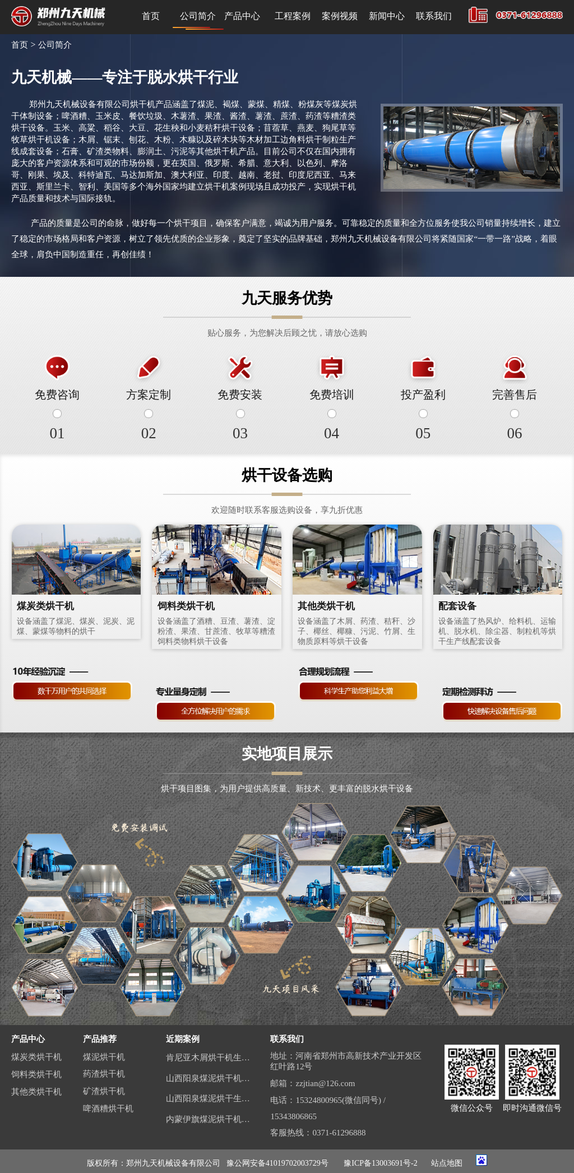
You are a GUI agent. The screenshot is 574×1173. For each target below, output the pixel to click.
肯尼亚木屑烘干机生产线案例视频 (210, 1057)
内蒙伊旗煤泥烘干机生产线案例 (210, 1119)
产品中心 (245, 16)
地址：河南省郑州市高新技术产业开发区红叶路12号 (346, 1061)
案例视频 (340, 16)
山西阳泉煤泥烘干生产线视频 (210, 1098)
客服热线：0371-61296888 (317, 1132)
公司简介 (198, 16)
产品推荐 (100, 1039)
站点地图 (446, 1163)
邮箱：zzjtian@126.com (312, 1083)
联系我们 (434, 16)
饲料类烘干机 (36, 1074)
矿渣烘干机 (104, 1091)
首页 (151, 16)
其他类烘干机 (36, 1091)
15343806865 (293, 1116)
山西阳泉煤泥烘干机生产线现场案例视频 (210, 1078)
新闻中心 (387, 16)
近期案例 (183, 1039)
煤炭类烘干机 (36, 1057)
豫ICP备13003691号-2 (380, 1163)
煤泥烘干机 (104, 1057)
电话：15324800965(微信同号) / (327, 1100)
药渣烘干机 (104, 1073)
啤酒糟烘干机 (108, 1108)
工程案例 (293, 16)
